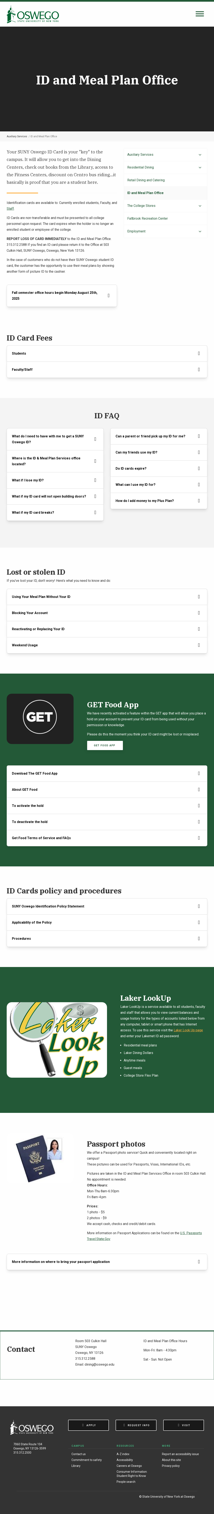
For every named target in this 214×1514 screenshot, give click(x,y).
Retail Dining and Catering (146, 180)
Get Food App (105, 745)
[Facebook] (22, 1497)
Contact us (78, 1454)
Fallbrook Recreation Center (147, 218)
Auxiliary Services (17, 136)
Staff (10, 209)
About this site (171, 1460)
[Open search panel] (199, 14)
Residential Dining (140, 167)
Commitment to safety (86, 1460)
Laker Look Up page (188, 1030)
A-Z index (123, 1454)
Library (75, 1465)
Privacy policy (171, 1465)
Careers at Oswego (129, 1465)
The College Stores (141, 206)
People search (126, 1481)
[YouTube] (48, 1497)
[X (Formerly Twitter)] (40, 1497)
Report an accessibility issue (180, 1454)
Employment (136, 231)
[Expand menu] (200, 155)
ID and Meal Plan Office (145, 193)
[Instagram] (31, 1497)
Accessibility (125, 1460)
